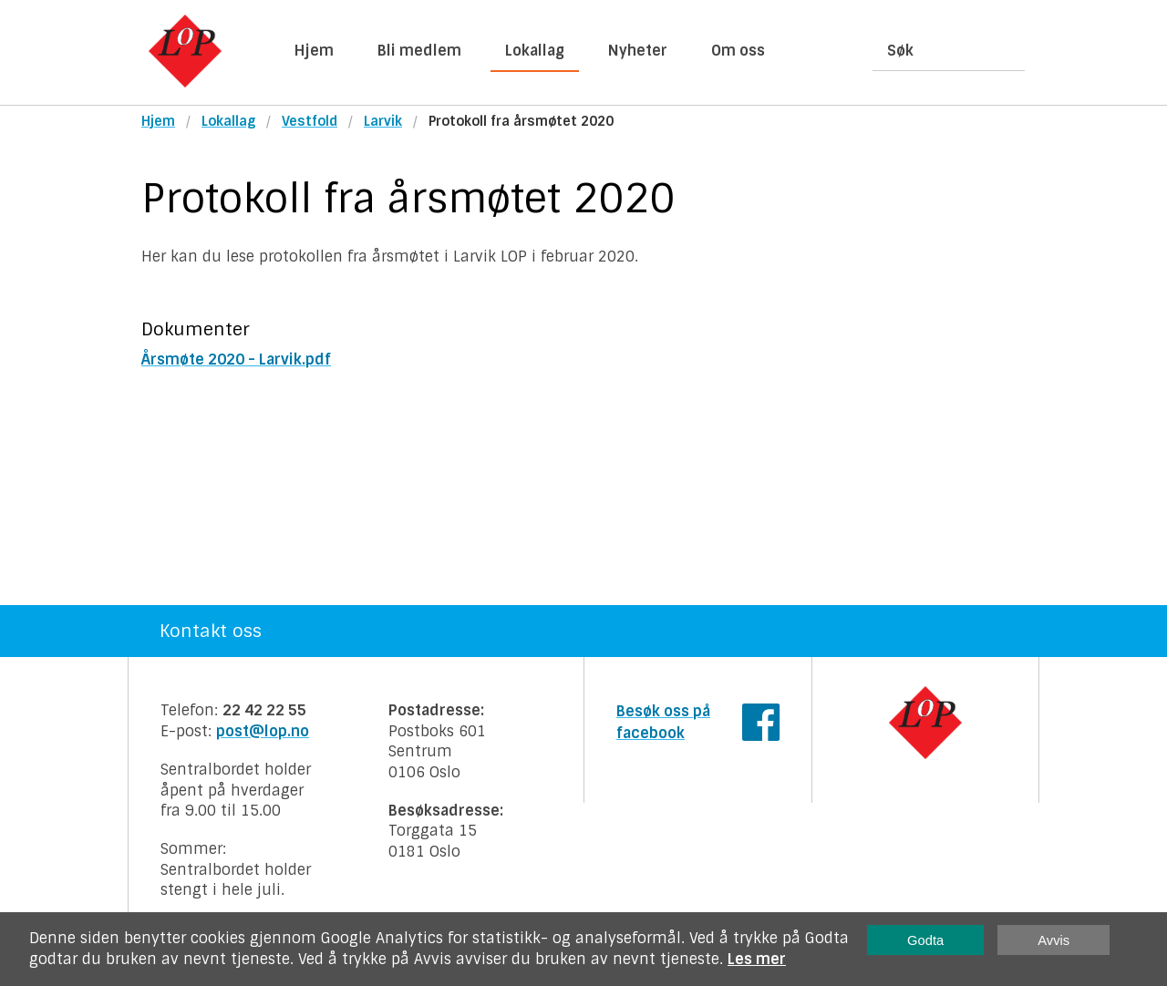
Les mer (757, 959)
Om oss (738, 50)
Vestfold (309, 121)
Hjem (314, 50)
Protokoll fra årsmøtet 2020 (521, 121)
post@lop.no (262, 731)
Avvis (1053, 940)
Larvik (383, 121)
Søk (900, 50)
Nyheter (637, 50)
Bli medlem (419, 50)
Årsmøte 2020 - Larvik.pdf (236, 359)
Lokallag (534, 50)
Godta (925, 940)
